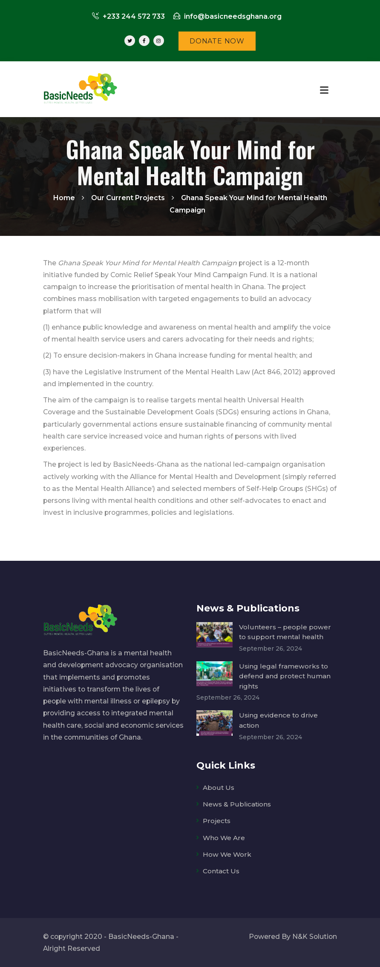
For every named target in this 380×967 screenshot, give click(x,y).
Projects (217, 821)
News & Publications (238, 804)
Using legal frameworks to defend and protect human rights (285, 676)
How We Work (227, 854)
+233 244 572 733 (128, 16)
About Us (218, 787)
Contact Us (222, 871)
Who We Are (224, 837)
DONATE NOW (217, 41)
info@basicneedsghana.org (227, 16)
